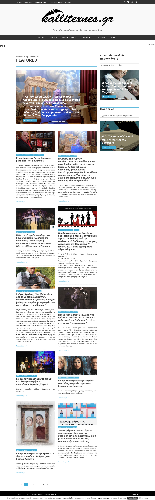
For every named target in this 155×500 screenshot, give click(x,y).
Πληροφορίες (143, 498)
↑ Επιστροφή (135, 494)
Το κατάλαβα (132, 498)
